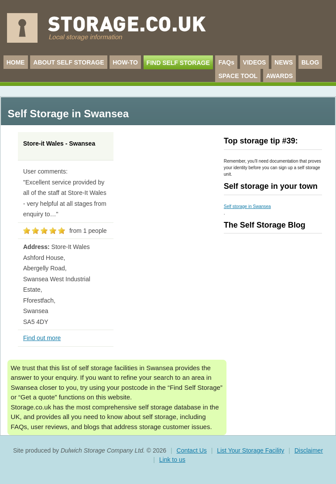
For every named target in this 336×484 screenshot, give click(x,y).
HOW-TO (125, 62)
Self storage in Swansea (247, 206)
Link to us (172, 459)
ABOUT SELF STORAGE (68, 62)
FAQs (226, 62)
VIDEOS (254, 62)
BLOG (310, 62)
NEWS (283, 62)
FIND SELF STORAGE (178, 62)
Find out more (42, 337)
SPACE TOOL (237, 75)
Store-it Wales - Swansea (59, 143)
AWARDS (279, 75)
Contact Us (192, 450)
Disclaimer (309, 450)
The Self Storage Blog (264, 225)
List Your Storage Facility (250, 450)
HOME (16, 62)
